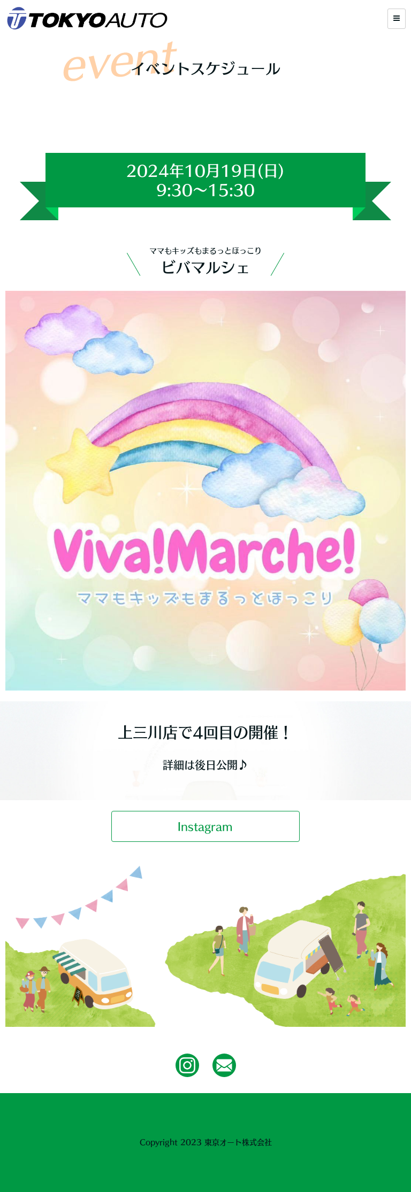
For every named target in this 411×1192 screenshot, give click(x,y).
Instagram (205, 826)
